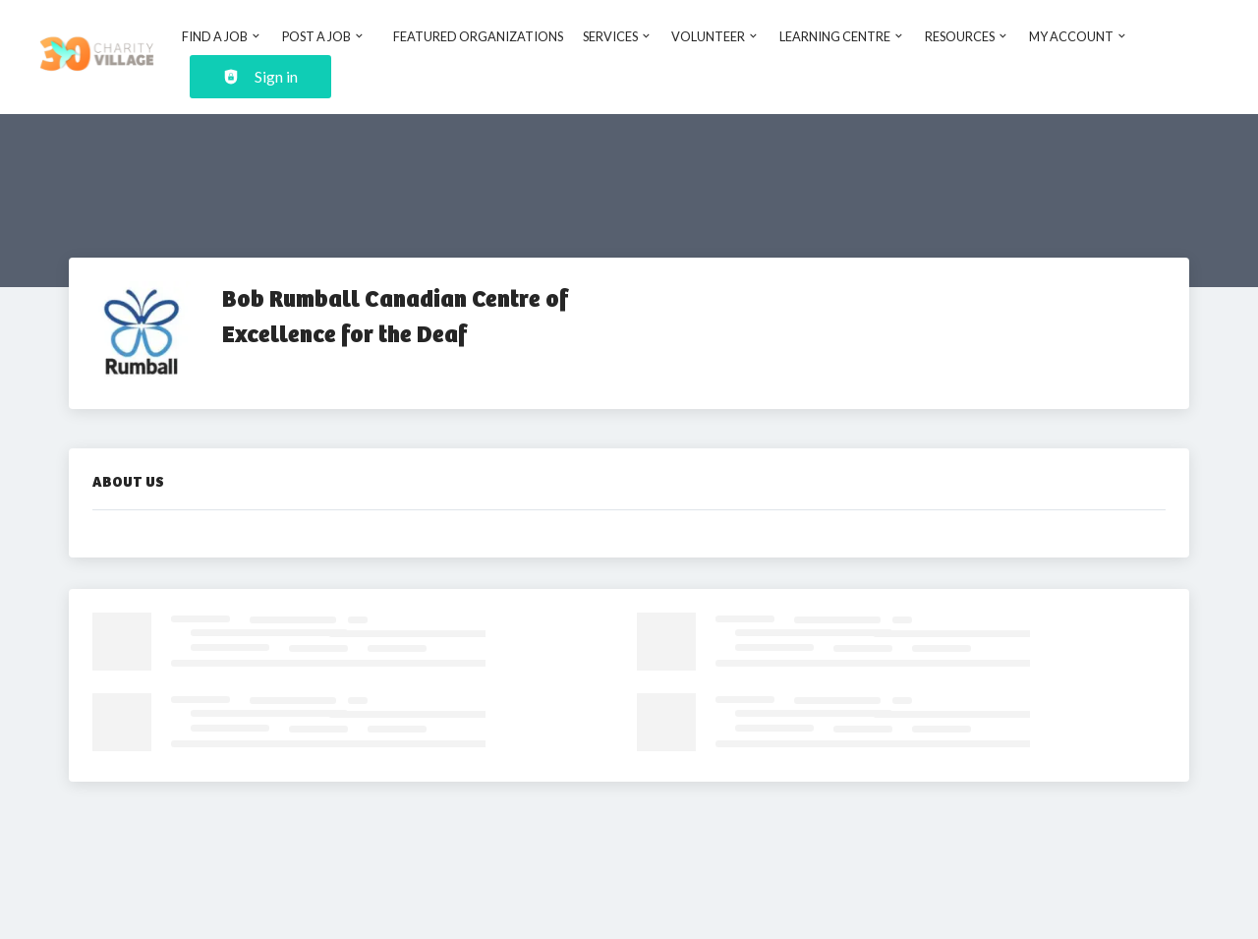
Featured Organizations (478, 36)
